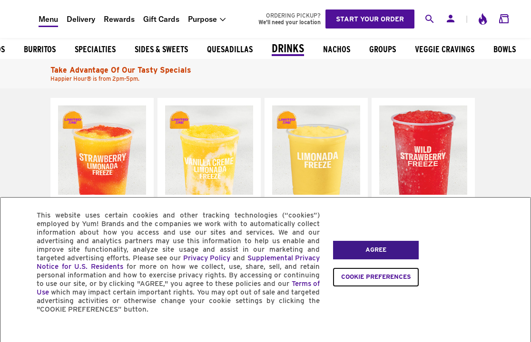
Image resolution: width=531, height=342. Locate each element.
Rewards (119, 19)
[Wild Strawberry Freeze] (423, 192)
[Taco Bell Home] (19, 19)
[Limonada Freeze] (316, 192)
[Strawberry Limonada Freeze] (102, 192)
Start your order (370, 19)
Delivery (81, 19)
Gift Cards (161, 19)
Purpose (202, 19)
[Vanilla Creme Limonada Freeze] (209, 192)
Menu (48, 19)
